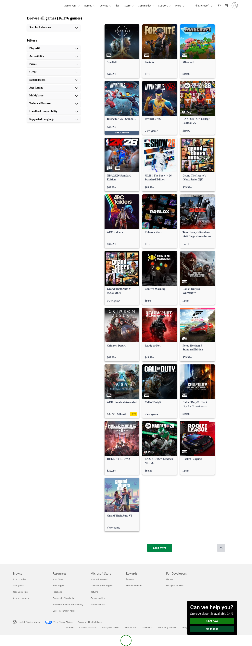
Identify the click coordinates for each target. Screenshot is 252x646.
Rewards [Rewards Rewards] (130, 579)
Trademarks (147, 627)
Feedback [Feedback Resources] (57, 592)
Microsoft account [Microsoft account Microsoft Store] (99, 579)
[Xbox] (52, 5)
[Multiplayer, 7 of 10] (54, 95)
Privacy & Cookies (110, 627)
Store (127, 5)
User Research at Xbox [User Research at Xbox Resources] (63, 610)
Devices (103, 5)
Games (88, 5)
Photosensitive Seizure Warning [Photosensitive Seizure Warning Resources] (68, 604)
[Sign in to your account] (234, 5)
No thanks (212, 628)
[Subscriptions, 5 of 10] (54, 80)
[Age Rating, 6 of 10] (54, 88)
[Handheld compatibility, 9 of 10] (54, 111)
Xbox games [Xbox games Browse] (18, 585)
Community (144, 5)
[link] (122, 51)
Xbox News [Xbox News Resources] (58, 579)
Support (163, 5)
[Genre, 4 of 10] (54, 72)
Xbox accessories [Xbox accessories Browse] (21, 598)
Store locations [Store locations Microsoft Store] (98, 604)
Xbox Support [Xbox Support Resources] (59, 585)
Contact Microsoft (87, 627)
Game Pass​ (70, 5)
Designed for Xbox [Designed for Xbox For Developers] (174, 585)
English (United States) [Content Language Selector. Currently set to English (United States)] (29, 622)
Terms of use (130, 627)
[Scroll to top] (221, 548)
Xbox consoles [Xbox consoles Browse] (19, 579)
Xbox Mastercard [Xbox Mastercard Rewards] (134, 585)
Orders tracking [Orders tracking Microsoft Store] (98, 598)
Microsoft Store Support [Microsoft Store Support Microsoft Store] (102, 585)
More (178, 5)
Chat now (212, 621)
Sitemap (70, 627)
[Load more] (159, 548)
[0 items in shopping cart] (226, 5)
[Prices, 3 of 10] (54, 64)
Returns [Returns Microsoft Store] (94, 592)
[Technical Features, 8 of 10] (54, 103)
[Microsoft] (26, 5)
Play (117, 5)
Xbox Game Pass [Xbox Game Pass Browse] (20, 592)
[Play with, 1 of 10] (54, 48)
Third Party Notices (167, 627)
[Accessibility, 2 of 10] (54, 56)
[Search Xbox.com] (218, 5)
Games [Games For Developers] (169, 579)
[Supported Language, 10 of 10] (54, 119)
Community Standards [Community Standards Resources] (63, 598)
